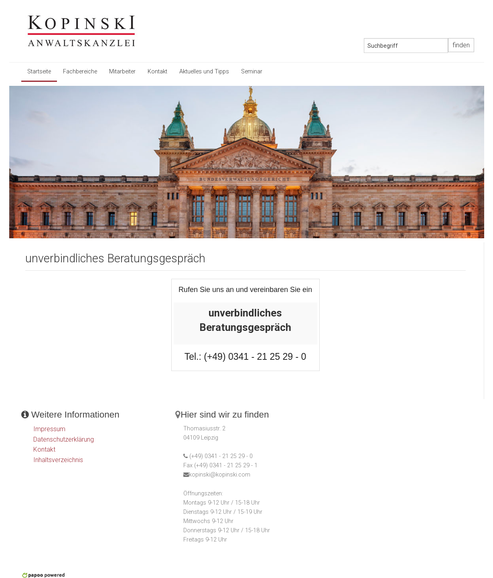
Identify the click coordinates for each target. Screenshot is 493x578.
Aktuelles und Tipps (204, 71)
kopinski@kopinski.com (219, 474)
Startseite (39, 71)
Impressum (49, 429)
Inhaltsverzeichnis (58, 460)
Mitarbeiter (122, 71)
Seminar (251, 71)
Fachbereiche (80, 71)
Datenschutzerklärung (63, 439)
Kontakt (157, 71)
